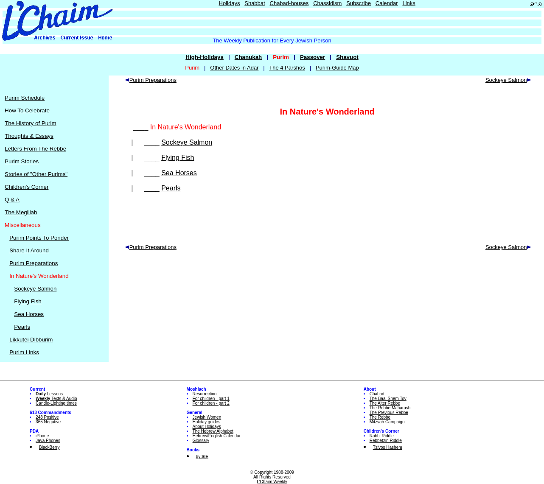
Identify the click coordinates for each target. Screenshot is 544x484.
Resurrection (205, 394)
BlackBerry (49, 447)
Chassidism (327, 3)
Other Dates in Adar (234, 67)
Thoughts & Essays (29, 136)
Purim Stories (22, 161)
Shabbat (254, 3)
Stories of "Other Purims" (36, 174)
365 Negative (48, 422)
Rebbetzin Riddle (386, 440)
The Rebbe (380, 417)
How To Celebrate (27, 110)
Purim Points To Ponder (39, 238)
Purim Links (24, 352)
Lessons (49, 394)
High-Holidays (204, 57)
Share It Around (29, 250)
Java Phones (48, 440)
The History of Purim (30, 123)
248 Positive (47, 417)
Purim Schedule (25, 98)
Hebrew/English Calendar (217, 436)
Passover (312, 57)
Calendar (387, 3)
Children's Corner (26, 187)
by (202, 456)
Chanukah (248, 57)
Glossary (201, 440)
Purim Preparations (33, 263)
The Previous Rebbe (389, 412)
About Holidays (207, 426)
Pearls (22, 327)
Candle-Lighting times (56, 403)
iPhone (42, 436)
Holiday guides (207, 422)
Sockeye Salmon (35, 288)
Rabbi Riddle (382, 436)
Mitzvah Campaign (387, 422)
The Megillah (21, 212)
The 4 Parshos (287, 67)
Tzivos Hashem (387, 447)
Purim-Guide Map (337, 67)
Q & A (12, 199)
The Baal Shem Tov (388, 398)
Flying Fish (27, 301)
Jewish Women (207, 417)
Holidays (229, 3)
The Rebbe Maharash (390, 408)
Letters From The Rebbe (35, 148)
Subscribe (358, 3)
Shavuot (347, 57)
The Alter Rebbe (385, 403)
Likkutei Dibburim (31, 339)
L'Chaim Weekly (272, 481)
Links (408, 3)
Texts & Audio (56, 398)
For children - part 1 (211, 398)
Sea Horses (29, 314)
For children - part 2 (211, 403)
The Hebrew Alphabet (213, 431)
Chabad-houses (289, 3)
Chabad (377, 394)
